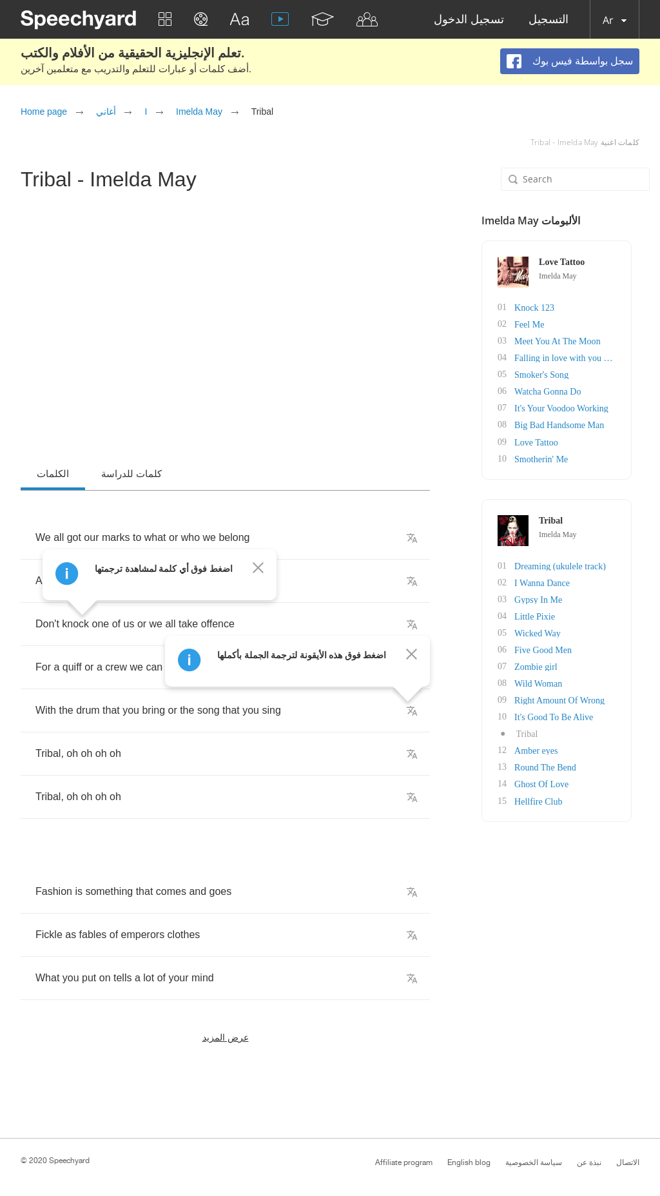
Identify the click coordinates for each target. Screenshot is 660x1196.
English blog (468, 1162)
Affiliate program (403, 1162)
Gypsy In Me (546, 598)
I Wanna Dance (550, 582)
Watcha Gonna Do (555, 391)
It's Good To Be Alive (561, 716)
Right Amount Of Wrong (567, 699)
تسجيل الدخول (469, 19)
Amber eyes (543, 749)
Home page (44, 111)
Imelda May (199, 111)
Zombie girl (543, 666)
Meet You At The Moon (565, 341)
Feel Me (537, 324)
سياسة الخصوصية (533, 1162)
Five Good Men (550, 649)
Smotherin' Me (549, 458)
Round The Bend (552, 766)
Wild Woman (546, 682)
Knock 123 (542, 307)
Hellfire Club (546, 800)
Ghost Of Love (549, 783)
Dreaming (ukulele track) (568, 565)
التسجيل (548, 19)
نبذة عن (589, 1162)
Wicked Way (545, 632)
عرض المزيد (225, 1037)
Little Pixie (542, 615)
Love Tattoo (544, 441)
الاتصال (627, 1162)
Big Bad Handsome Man (567, 424)
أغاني (106, 111)
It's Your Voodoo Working (569, 408)
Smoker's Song (549, 374)
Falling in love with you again (576, 357)
